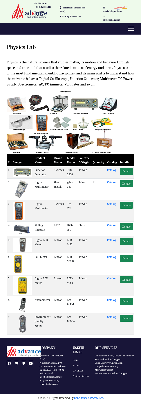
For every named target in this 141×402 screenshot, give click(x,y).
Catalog (111, 170)
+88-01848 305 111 (43, 7)
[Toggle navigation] (131, 29)
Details (126, 171)
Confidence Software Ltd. (89, 398)
